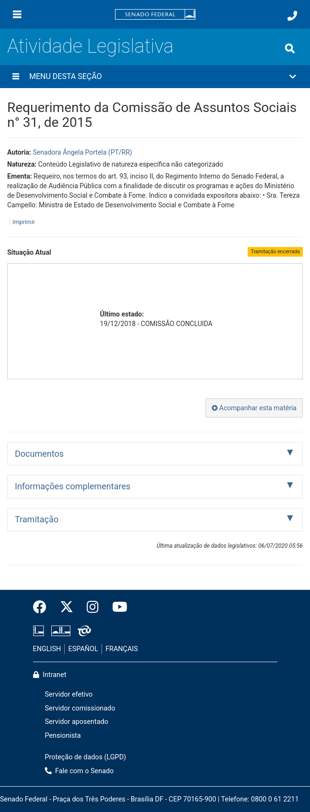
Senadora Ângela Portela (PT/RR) (82, 152)
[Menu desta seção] (15, 77)
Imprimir (23, 222)
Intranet (50, 675)
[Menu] (17, 14)
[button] (155, 76)
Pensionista (63, 736)
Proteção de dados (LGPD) (85, 757)
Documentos (39, 454)
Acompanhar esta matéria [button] (254, 408)
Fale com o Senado (79, 771)
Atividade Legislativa (90, 46)
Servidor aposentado (76, 722)
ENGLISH (47, 649)
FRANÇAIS (121, 649)
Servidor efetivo (69, 694)
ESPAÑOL (83, 649)
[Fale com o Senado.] (292, 15)
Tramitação (36, 519)
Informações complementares (72, 486)
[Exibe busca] (290, 48)
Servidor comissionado (80, 708)
